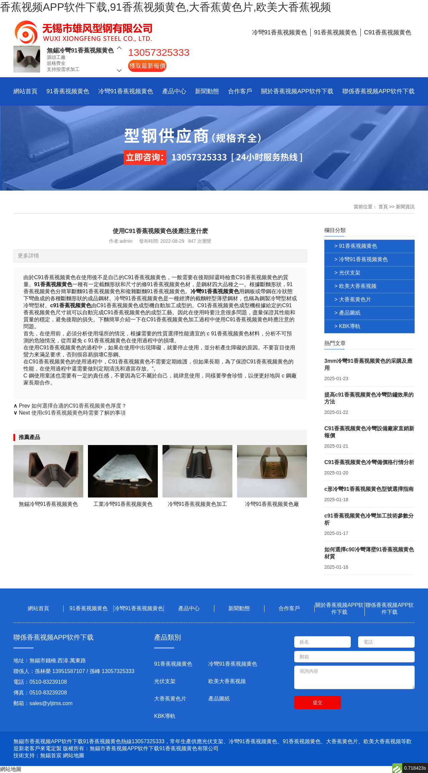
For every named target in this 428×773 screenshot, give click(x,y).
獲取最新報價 (147, 66)
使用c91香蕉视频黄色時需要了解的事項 (78, 413)
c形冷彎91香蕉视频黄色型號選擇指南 (369, 489)
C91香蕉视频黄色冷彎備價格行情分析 (369, 462)
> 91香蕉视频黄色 (355, 246)
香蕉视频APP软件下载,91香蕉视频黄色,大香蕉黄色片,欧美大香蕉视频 (165, 7)
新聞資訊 (405, 206)
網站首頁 (25, 91)
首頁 (383, 206)
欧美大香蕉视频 (227, 681)
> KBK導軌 (347, 326)
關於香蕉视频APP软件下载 (297, 91)
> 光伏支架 (347, 272)
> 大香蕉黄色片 (352, 299)
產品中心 (174, 91)
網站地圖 (73, 755)
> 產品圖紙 (347, 313)
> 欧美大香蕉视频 (355, 286)
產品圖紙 (219, 698)
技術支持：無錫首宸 (37, 755)
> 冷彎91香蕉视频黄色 (361, 259)
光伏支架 (165, 681)
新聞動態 (207, 91)
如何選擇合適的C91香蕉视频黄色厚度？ (79, 406)
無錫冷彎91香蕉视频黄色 (80, 50)
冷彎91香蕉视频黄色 (125, 91)
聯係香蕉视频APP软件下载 (378, 91)
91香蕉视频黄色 (67, 91)
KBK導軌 (165, 716)
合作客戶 (240, 91)
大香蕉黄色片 (170, 698)
